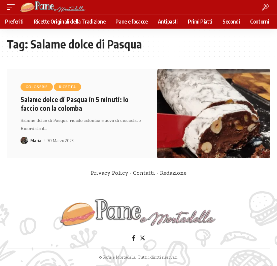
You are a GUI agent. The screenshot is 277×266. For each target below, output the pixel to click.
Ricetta (67, 87)
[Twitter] (142, 238)
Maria (35, 140)
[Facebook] (133, 238)
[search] (265, 7)
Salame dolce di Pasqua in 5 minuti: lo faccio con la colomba (75, 103)
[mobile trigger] (12, 7)
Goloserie (37, 87)
